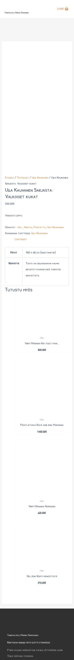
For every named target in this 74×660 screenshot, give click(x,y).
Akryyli (28, 111)
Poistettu (40, 111)
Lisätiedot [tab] (21, 123)
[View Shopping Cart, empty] (62, 9)
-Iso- (20, 111)
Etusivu (9, 62)
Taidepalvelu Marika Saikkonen (17, 12)
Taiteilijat (23, 62)
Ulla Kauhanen (40, 62)
